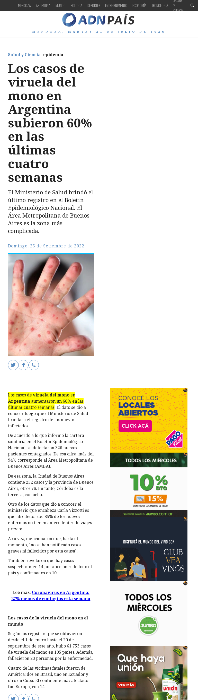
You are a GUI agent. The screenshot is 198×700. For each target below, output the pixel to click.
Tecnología (160, 5)
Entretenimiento (116, 5)
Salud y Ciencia (24, 54)
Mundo (61, 5)
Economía (139, 5)
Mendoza (24, 5)
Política (76, 5)
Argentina (43, 5)
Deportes (93, 5)
